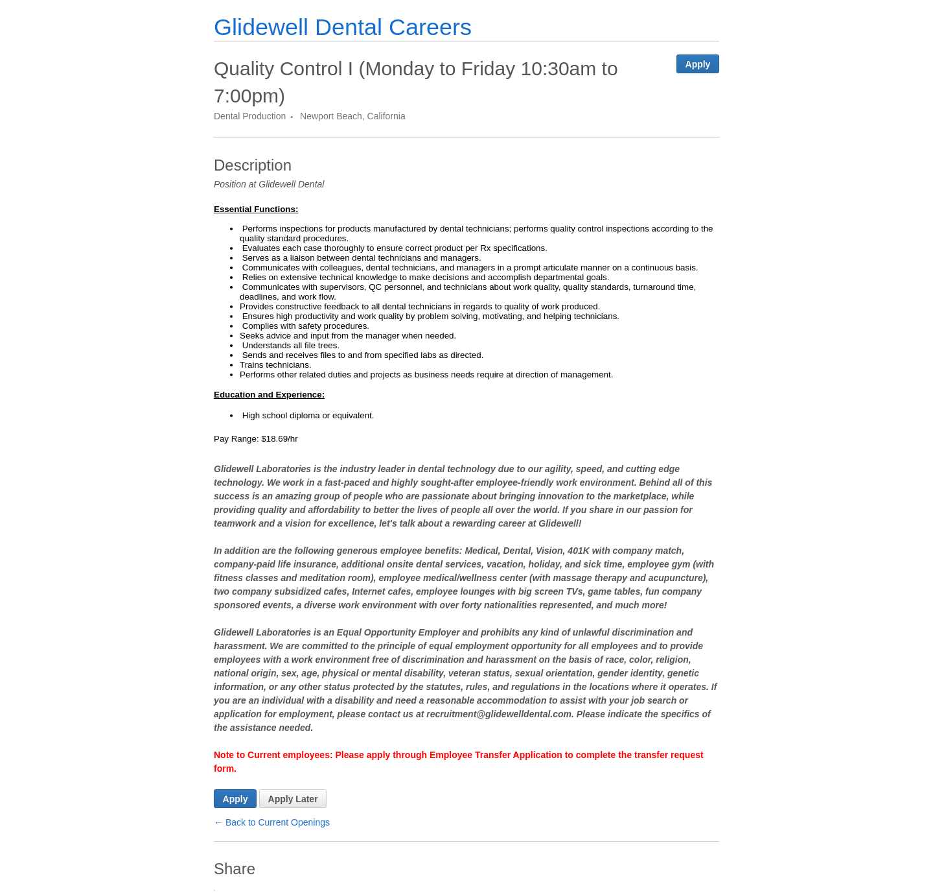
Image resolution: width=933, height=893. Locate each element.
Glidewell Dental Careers (343, 27)
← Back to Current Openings (272, 822)
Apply (698, 64)
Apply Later (293, 799)
